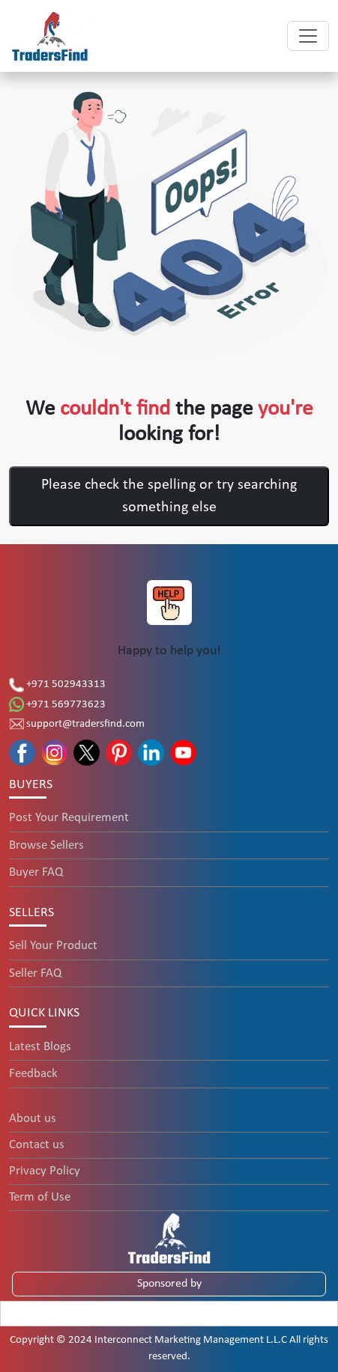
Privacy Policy (44, 1171)
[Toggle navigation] (308, 36)
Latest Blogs (40, 1046)
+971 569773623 (57, 704)
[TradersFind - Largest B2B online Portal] (169, 1237)
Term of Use (39, 1197)
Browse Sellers (46, 845)
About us (32, 1118)
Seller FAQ (35, 973)
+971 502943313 (57, 684)
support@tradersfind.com (77, 724)
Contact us (36, 1144)
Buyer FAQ (36, 872)
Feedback (33, 1073)
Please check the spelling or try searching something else (169, 496)
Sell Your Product (53, 945)
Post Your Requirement (69, 817)
